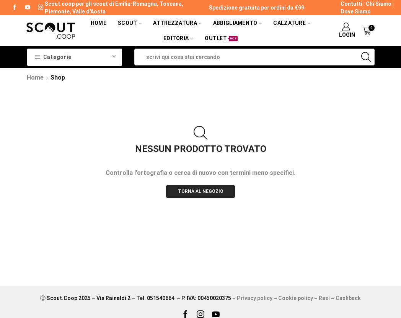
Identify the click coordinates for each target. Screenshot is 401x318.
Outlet (221, 38)
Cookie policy (295, 298)
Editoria (178, 38)
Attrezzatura (177, 23)
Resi (324, 298)
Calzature (291, 23)
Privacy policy (254, 298)
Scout (130, 23)
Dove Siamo (356, 11)
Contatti (351, 4)
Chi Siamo (378, 4)
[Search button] (366, 57)
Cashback (348, 298)
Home (98, 23)
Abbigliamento (237, 23)
